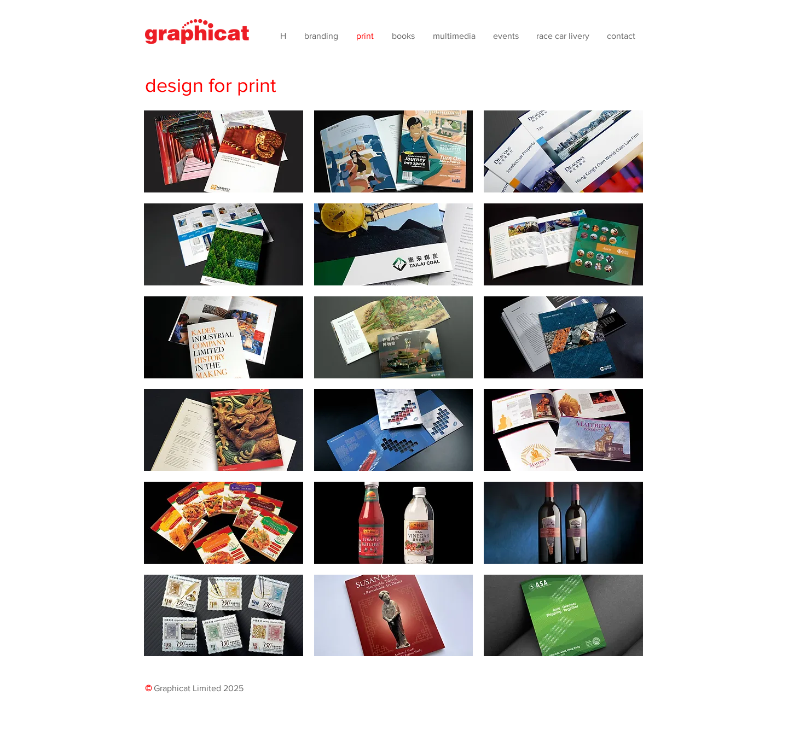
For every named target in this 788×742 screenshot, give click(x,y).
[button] (223, 151)
